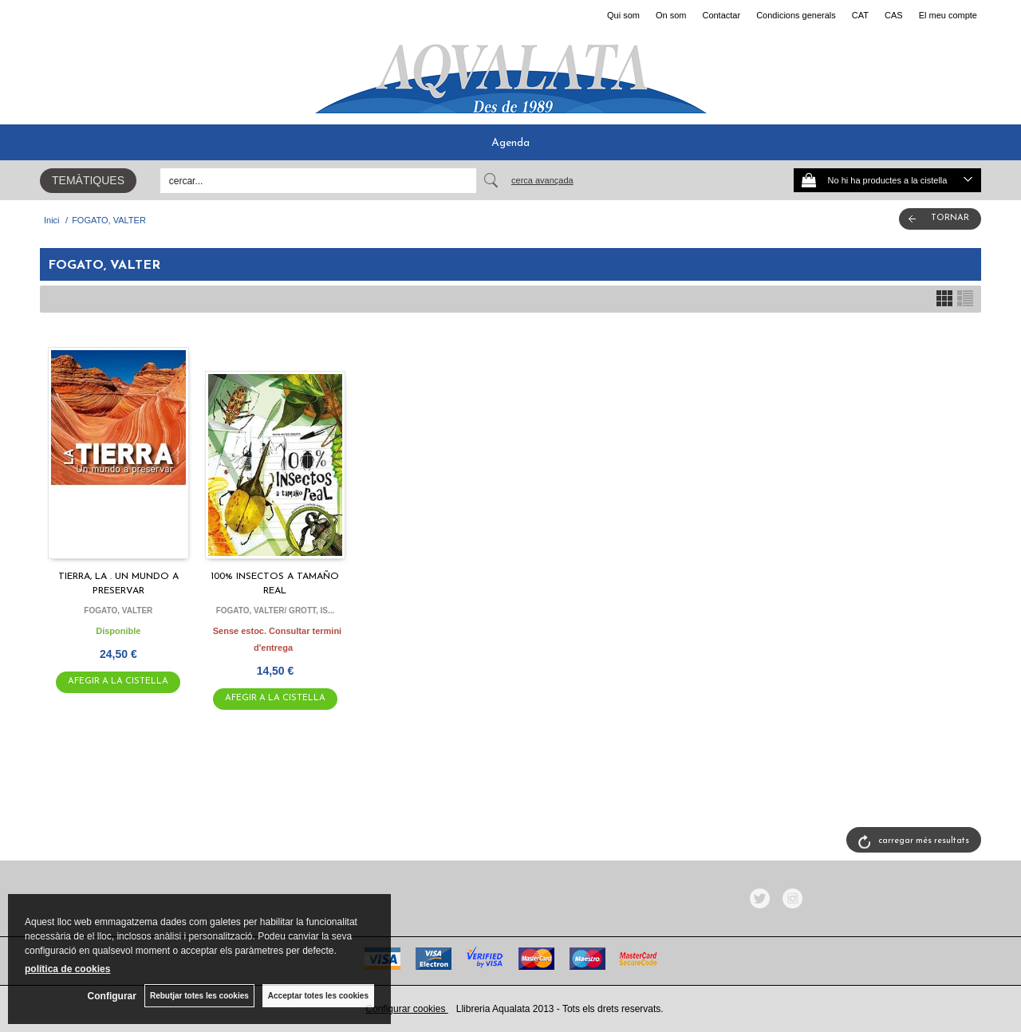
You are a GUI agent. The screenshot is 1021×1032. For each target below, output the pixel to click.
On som (671, 15)
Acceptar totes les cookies (318, 995)
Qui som (623, 15)
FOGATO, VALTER (118, 610)
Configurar (112, 996)
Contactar (721, 15)
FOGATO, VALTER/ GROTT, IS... (275, 610)
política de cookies (67, 969)
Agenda (510, 143)
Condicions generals (796, 15)
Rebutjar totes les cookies (199, 995)
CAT (860, 15)
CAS (894, 15)
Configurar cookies (406, 1008)
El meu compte (948, 15)
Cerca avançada (542, 180)
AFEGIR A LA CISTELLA (118, 681)
